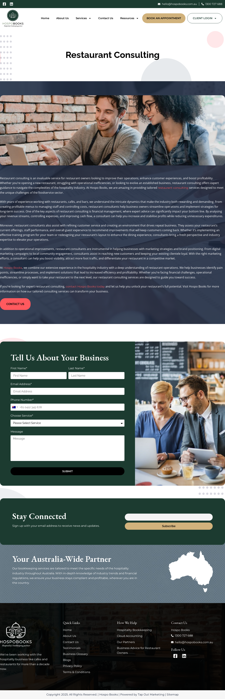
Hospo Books (13, 267)
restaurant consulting (173, 187)
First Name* (19, 368)
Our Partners (126, 642)
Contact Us (105, 18)
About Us (62, 18)
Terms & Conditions (76, 672)
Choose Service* (22, 415)
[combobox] (15, 407)
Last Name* (76, 368)
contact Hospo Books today (85, 286)
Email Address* (21, 384)
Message (17, 431)
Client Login (205, 18)
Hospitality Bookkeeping (134, 630)
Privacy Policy (72, 666)
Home (45, 18)
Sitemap (173, 694)
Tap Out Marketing (151, 694)
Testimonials (72, 648)
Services (83, 18)
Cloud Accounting (129, 636)
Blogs (67, 660)
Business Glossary (75, 654)
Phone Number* (22, 400)
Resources (129, 18)
